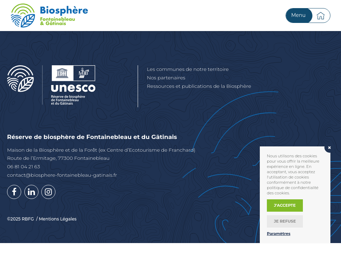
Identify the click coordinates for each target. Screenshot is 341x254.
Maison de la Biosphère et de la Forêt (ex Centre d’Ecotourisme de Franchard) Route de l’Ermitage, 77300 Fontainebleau (101, 154)
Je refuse (285, 221)
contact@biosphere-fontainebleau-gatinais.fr (62, 175)
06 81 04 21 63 (23, 166)
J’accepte (285, 205)
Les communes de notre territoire (188, 69)
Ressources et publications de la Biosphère (199, 86)
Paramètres (279, 233)
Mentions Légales (58, 219)
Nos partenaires (166, 77)
